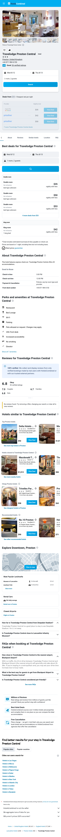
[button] (3, 3)
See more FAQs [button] (30, 684)
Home (10, 826)
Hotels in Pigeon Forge (10, 770)
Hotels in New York (9, 779)
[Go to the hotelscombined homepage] (16, 3)
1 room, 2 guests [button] (10, 79)
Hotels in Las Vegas (9, 760)
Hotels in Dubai (7, 773)
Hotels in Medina (8, 776)
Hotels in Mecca (8, 764)
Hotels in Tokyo (7, 789)
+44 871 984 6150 (9, 62)
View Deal (31, 440)
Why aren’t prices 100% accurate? (31, 816)
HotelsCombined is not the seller (31, 808)
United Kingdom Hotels (21, 826)
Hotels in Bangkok (8, 792)
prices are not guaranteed (50, 801)
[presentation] (23, 45)
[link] (15, 445)
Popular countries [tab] (23, 749)
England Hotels (40, 826)
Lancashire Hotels (12, 831)
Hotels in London (8, 786)
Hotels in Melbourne (9, 767)
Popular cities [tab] (8, 749)
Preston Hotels (28, 831)
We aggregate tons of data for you (31, 812)
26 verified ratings (19, 65)
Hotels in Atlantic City (10, 783)
